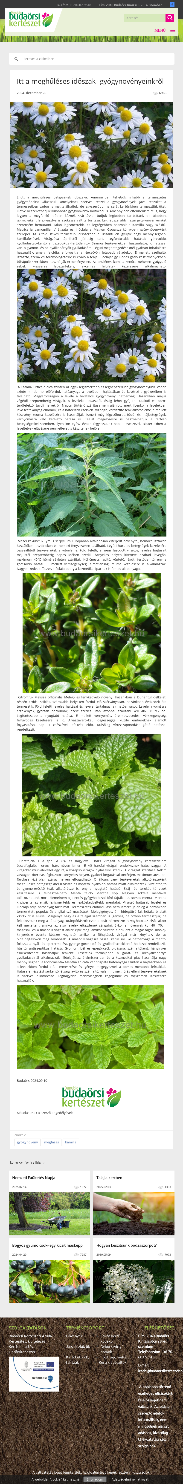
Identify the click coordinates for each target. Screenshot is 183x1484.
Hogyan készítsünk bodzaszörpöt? (126, 1245)
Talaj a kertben (109, 1177)
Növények (74, 1335)
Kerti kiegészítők (112, 1362)
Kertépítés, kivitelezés (27, 1341)
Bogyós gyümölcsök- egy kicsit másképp (47, 1245)
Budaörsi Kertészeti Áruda (30, 1335)
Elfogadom (95, 1479)
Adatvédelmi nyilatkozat (130, 1479)
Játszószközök (78, 1346)
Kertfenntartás (21, 1346)
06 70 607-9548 (80, 5)
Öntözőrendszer (22, 1351)
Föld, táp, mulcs (113, 1357)
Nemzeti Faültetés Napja (33, 1177)
